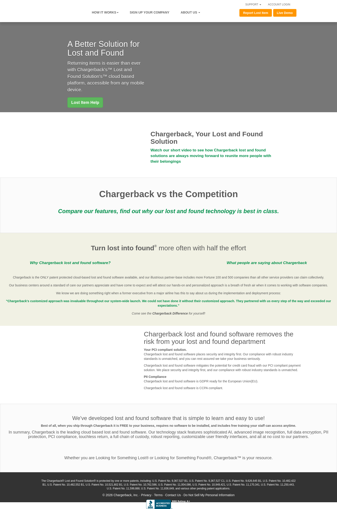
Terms (158, 495)
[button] (85, 102)
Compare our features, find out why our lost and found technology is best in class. (168, 211)
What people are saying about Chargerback (267, 262)
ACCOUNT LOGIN (279, 4)
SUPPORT (253, 4)
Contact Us (173, 495)
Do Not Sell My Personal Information (208, 495)
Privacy (146, 495)
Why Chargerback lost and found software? (70, 262)
